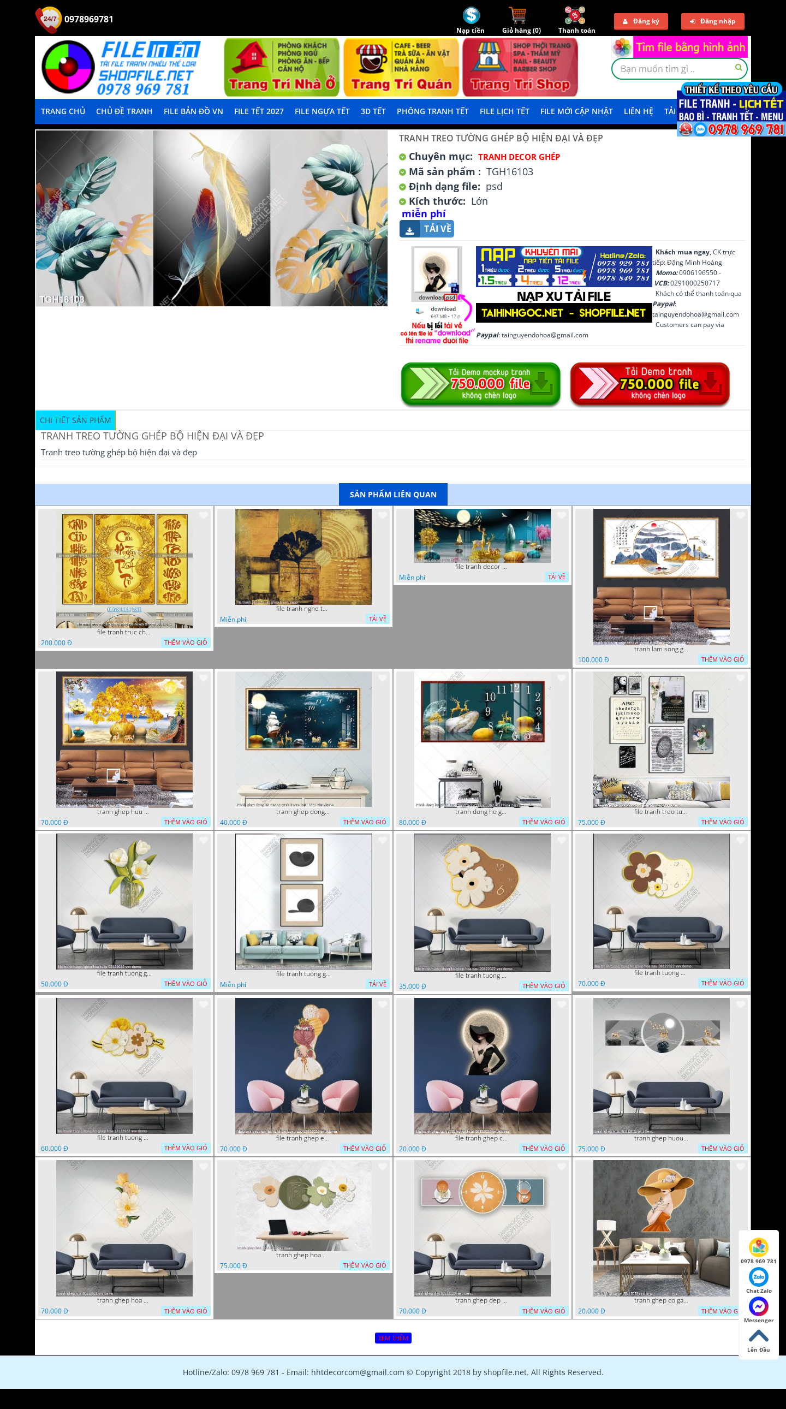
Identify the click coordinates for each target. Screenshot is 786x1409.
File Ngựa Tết (322, 111)
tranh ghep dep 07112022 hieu (482, 1300)
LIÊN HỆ (638, 111)
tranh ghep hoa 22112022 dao (303, 1255)
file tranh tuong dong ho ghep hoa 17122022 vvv (124, 1138)
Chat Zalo (759, 1280)
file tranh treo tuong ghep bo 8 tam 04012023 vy (661, 812)
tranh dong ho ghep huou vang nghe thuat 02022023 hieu (482, 812)
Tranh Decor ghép (519, 156)
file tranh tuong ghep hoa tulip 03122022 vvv (124, 973)
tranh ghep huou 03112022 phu (661, 1138)
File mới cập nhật (576, 111)
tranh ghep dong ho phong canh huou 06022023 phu (303, 812)
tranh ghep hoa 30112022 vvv (124, 1300)
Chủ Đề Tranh (124, 111)
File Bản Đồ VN (193, 111)
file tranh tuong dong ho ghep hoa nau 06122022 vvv (661, 973)
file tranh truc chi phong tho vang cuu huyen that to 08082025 (124, 632)
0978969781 (74, 19)
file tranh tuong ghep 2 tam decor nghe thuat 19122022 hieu (303, 974)
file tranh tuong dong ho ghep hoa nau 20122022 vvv (482, 975)
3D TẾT (373, 111)
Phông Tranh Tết (433, 111)
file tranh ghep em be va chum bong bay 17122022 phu (303, 1138)
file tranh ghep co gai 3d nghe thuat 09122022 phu (482, 1138)
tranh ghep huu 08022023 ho (124, 812)
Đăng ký (641, 21)
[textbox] (679, 69)
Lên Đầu (758, 1339)
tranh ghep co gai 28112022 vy (661, 1300)
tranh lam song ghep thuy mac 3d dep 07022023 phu (661, 649)
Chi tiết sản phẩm (75, 420)
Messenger (759, 1310)
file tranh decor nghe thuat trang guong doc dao (482, 566)
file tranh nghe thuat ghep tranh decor (303, 609)
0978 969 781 (759, 1251)
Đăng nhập (713, 21)
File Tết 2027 (259, 111)
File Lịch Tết (504, 111)
